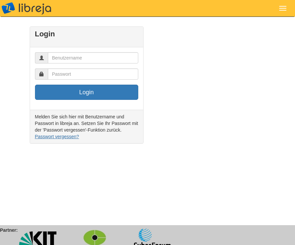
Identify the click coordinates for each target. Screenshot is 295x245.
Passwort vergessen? (57, 136)
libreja (26, 8)
